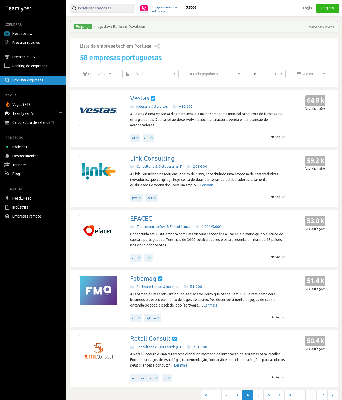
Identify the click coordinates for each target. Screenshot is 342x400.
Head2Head (18, 198)
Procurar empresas (24, 80)
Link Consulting (152, 158)
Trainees (16, 165)
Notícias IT (17, 147)
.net (149, 198)
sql (165, 378)
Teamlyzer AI (34, 113)
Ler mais (207, 185)
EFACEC (141, 218)
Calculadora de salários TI (30, 122)
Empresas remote (23, 216)
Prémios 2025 (20, 57)
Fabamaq (143, 278)
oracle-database (143, 378)
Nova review (18, 33)
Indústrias (17, 207)
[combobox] (97, 74)
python (151, 318)
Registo (327, 8)
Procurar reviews (23, 43)
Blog (13, 174)
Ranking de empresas (26, 66)
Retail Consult (150, 338)
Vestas (139, 98)
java (135, 198)
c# (133, 138)
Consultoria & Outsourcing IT (156, 166)
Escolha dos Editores (320, 26)
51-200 (193, 286)
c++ (146, 138)
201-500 (197, 166)
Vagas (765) (19, 104)
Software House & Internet (154, 286)
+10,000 (183, 106)
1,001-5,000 (208, 226)
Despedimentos (22, 156)
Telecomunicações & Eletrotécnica (160, 226)
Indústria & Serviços (149, 106)
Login (307, 8)
